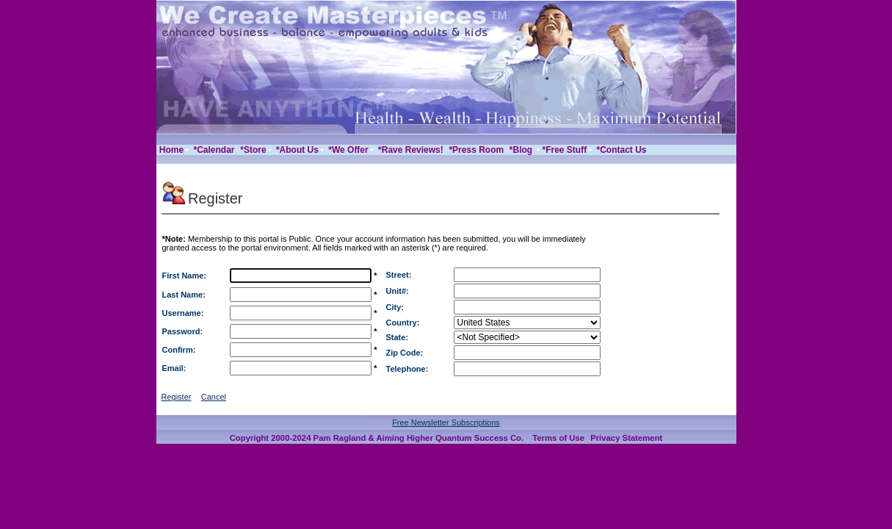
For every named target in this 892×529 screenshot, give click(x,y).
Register (177, 396)
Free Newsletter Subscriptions (446, 422)
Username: (183, 313)
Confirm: (179, 349)
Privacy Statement (626, 437)
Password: (182, 331)
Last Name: (184, 294)
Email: (174, 368)
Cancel (213, 396)
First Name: (184, 275)
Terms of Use (558, 437)
